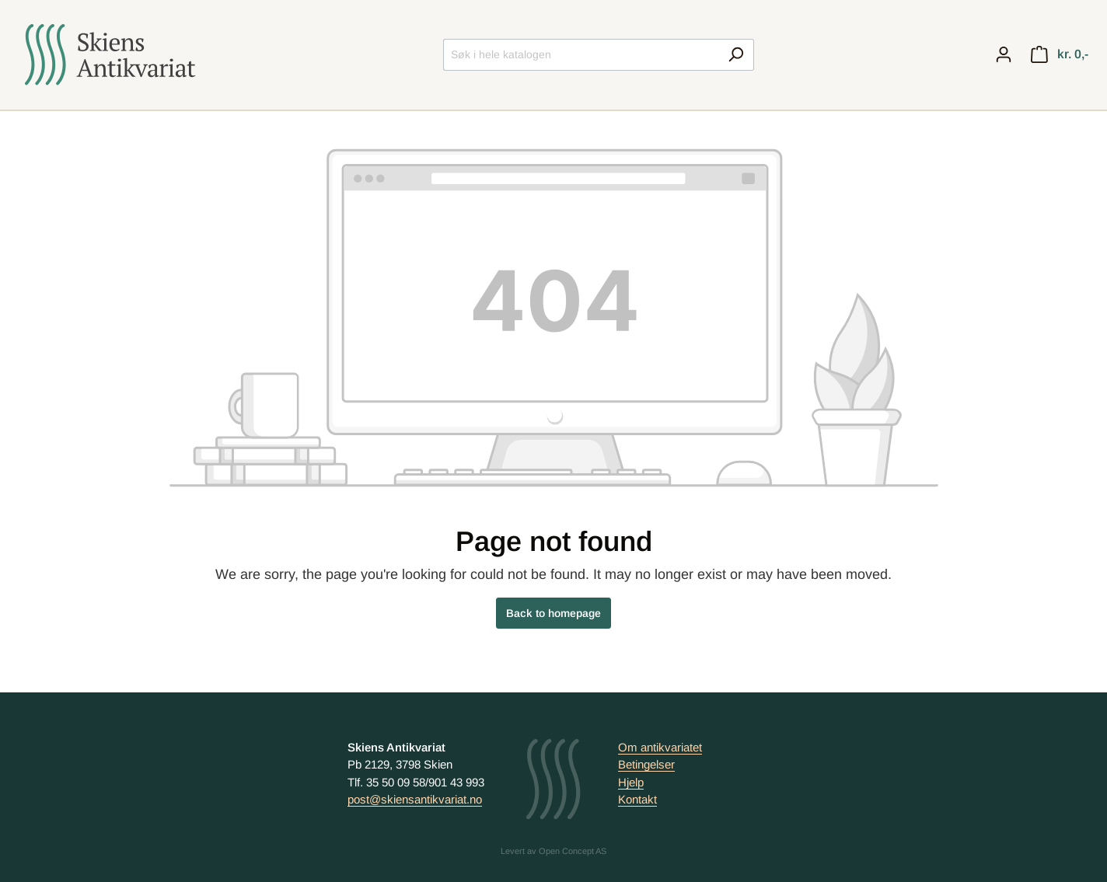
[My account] (1003, 54)
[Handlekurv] (1059, 54)
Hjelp (631, 782)
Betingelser (646, 764)
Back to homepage (553, 613)
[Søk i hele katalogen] (580, 55)
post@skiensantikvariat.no (414, 799)
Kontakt (637, 799)
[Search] (736, 55)
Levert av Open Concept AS (553, 851)
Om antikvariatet (660, 747)
